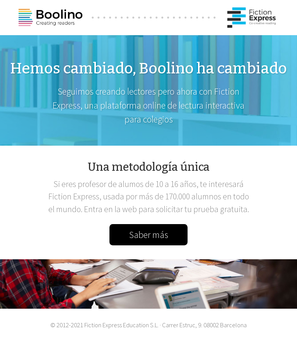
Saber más (148, 235)
